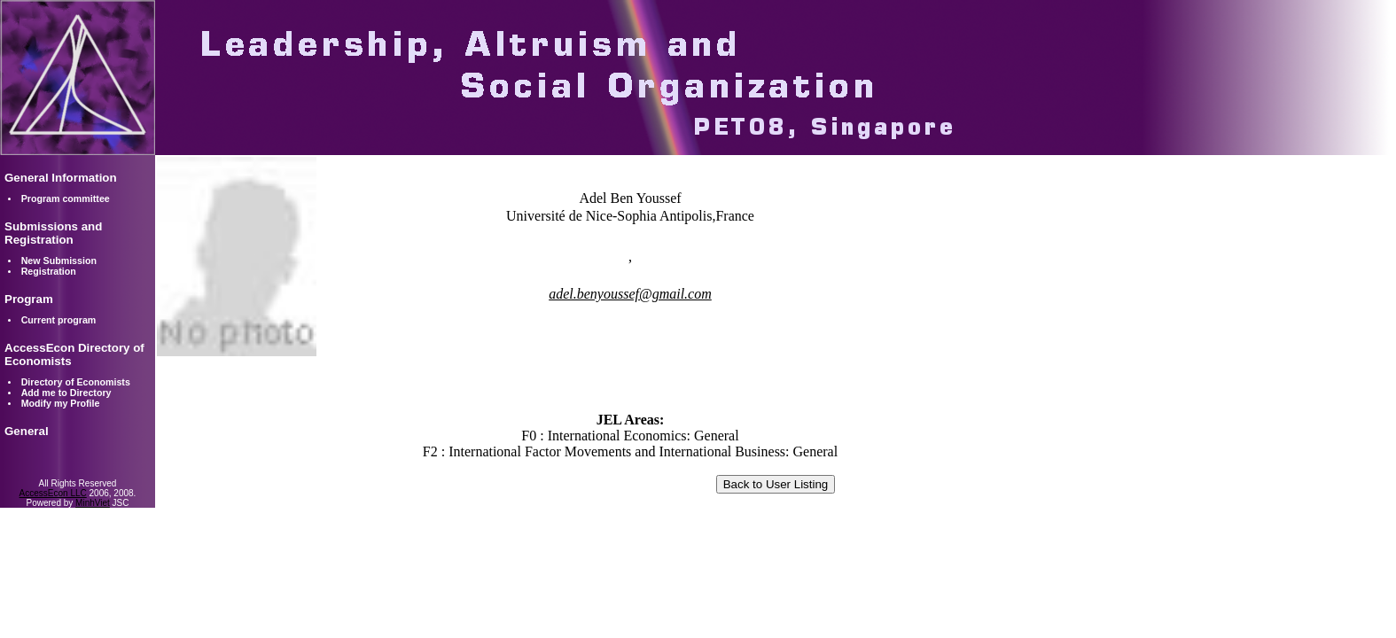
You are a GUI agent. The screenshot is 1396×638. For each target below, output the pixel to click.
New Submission (59, 260)
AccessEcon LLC (53, 493)
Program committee (65, 198)
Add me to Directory (66, 392)
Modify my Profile (60, 403)
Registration (48, 271)
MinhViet (92, 503)
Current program (59, 320)
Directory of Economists (75, 382)
